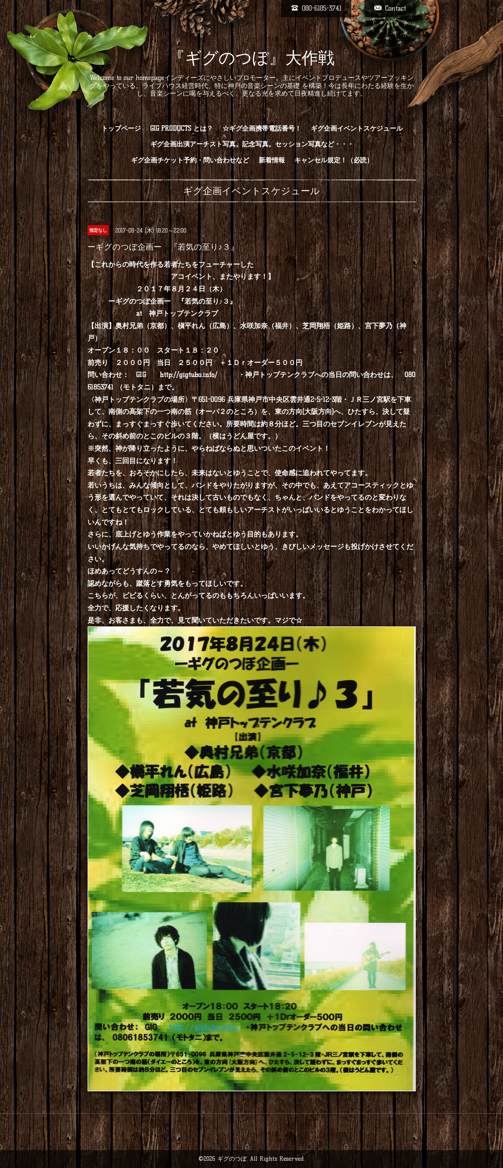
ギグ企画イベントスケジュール (357, 128)
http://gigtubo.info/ (188, 374)
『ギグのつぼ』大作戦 (251, 58)
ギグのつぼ (232, 1158)
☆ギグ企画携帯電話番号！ (262, 128)
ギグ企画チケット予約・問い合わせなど (190, 160)
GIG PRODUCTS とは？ (181, 128)
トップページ (121, 128)
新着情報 (272, 160)
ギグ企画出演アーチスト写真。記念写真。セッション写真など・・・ (252, 144)
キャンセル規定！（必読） (333, 160)
